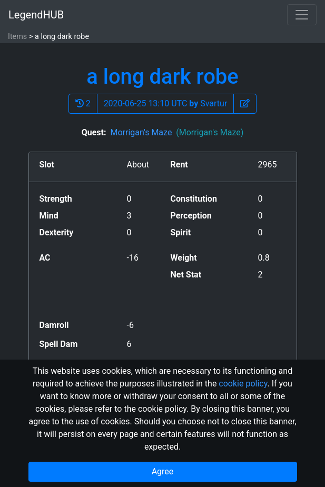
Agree (163, 471)
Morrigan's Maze (176, 132)
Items (17, 36)
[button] (245, 104)
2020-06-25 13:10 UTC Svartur (166, 103)
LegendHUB (36, 14)
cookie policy (243, 384)
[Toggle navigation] (302, 14)
